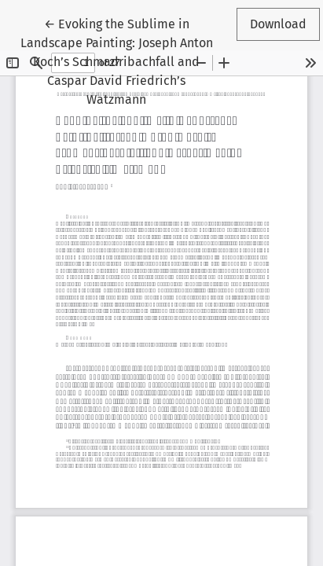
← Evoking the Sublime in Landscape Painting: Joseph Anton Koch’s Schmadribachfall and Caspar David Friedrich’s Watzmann (116, 60)
